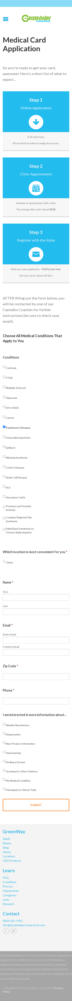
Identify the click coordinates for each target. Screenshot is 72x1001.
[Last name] (36, 611)
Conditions (11, 357)
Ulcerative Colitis (15, 497)
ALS (8, 487)
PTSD (9, 377)
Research (8, 904)
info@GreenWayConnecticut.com (24, 925)
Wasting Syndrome (16, 457)
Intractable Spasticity (18, 437)
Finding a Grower (15, 762)
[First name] (36, 597)
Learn (9, 871)
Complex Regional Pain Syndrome (19, 519)
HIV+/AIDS (12, 407)
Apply (6, 838)
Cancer (10, 417)
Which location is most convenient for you (35, 552)
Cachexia (11, 367)
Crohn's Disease (15, 467)
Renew (7, 843)
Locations (9, 856)
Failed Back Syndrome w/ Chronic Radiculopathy (20, 530)
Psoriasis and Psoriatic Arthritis (18, 508)
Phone (8, 690)
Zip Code (10, 666)
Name (8, 582)
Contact (11, 914)
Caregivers (9, 895)
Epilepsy (10, 447)
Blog (6, 847)
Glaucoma (11, 397)
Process (8, 886)
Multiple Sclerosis (16, 387)
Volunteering (13, 752)
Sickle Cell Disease (16, 477)
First (5, 591)
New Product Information (20, 743)
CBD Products (12, 860)
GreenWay (14, 832)
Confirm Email (11, 646)
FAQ (6, 877)
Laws (6, 899)
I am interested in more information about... (35, 715)
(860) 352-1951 (13, 920)
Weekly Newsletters (17, 725)
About (7, 852)
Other (9, 562)
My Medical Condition (18, 780)
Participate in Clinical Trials (21, 789)
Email (8, 625)
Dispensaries (13, 734)
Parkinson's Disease (18, 427)
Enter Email (9, 634)
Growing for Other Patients (22, 771)
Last (5, 606)
